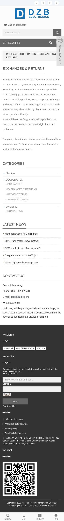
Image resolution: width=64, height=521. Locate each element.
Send (15, 401)
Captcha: (7, 384)
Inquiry (40, 516)
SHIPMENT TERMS (18, 199)
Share (8, 516)
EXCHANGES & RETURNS (22, 189)
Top (56, 516)
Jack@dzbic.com (17, 24)
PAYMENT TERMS (17, 194)
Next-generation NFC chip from (21, 233)
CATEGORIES (11, 42)
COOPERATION (27, 54)
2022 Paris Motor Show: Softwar (22, 241)
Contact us (11, 206)
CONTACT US (15, 211)
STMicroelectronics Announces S (22, 248)
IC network (8, 348)
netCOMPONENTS (25, 348)
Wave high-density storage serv (21, 262)
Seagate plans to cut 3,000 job (21, 255)
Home (12, 54)
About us (10, 173)
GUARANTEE (14, 184)
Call (24, 516)
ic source (41, 348)
